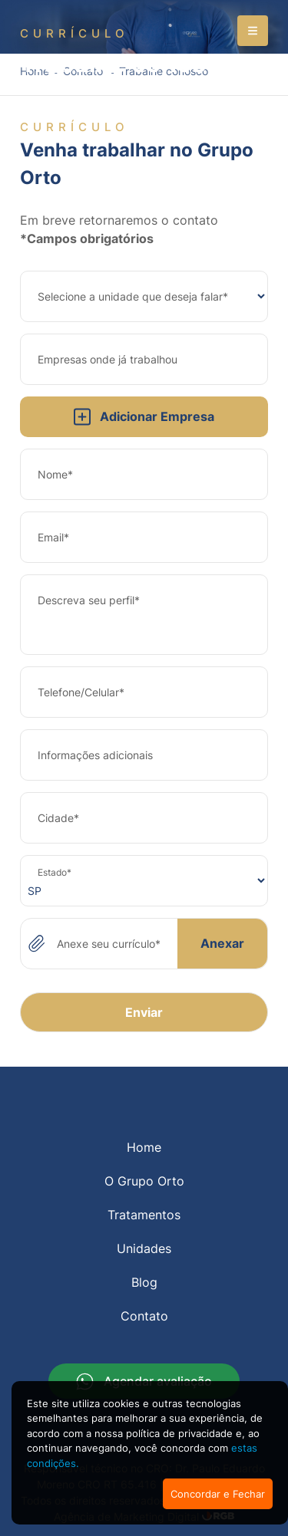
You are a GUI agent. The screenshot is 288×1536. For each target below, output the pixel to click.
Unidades (144, 1248)
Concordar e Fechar (217, 1494)
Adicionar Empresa (144, 417)
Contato (144, 1316)
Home (144, 1147)
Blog (144, 1282)
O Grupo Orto (144, 1181)
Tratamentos (144, 1214)
